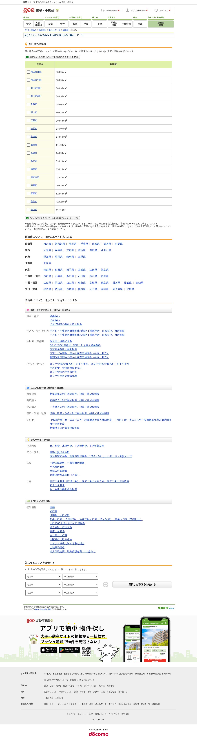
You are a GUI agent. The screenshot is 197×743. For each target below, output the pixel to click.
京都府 (70, 250)
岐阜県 (70, 256)
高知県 (139, 282)
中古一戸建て (93, 692)
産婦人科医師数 (58, 471)
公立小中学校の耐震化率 (63, 376)
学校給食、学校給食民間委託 (66, 368)
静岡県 (58, 256)
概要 (52, 507)
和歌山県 (106, 250)
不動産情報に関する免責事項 (159, 674)
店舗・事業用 (55, 686)
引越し (52, 704)
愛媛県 (128, 282)
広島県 (47, 282)
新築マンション (50, 692)
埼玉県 (72, 243)
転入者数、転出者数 (61, 527)
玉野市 (34, 120)
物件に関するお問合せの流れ (121, 674)
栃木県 (107, 243)
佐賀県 (58, 289)
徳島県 (104, 282)
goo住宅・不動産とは (53, 674)
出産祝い (55, 320)
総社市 (34, 144)
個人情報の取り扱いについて (56, 680)
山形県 (93, 269)
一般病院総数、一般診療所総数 (67, 462)
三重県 (82, 256)
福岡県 (47, 289)
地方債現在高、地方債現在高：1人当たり (73, 551)
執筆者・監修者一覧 (141, 704)
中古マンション (65, 692)
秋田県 (58, 269)
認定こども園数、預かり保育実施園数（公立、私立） (79, 353)
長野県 (47, 276)
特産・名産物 (57, 531)
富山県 (93, 276)
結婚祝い (55, 316)
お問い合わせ (100, 714)
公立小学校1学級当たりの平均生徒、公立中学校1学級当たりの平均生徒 (89, 364)
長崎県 (70, 289)
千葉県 (84, 243)
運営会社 (125, 714)
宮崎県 (104, 289)
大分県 (93, 289)
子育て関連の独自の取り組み (66, 324)
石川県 (82, 276)
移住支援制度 (57, 424)
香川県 (116, 282)
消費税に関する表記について (82, 680)
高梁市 (34, 153)
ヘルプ (90, 714)
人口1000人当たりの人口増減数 (67, 523)
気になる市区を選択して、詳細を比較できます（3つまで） (52, 57)
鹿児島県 (118, 289)
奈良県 (93, 250)
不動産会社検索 (86, 704)
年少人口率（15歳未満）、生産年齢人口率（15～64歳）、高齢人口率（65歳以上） (96, 519)
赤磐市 (34, 185)
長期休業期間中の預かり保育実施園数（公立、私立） (79, 357)
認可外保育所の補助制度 (63, 349)
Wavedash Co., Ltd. (43, 609)
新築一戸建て (79, 692)
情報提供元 (140, 674)
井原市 (34, 136)
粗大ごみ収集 (57, 485)
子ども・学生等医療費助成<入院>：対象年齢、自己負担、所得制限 (87, 334)
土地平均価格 (57, 547)
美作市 (34, 201)
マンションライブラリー (68, 704)
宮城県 (82, 269)
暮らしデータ (100, 704)
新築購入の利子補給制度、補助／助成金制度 (74, 400)
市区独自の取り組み (61, 539)
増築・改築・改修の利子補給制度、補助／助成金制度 (79, 413)
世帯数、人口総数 (60, 515)
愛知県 (47, 256)
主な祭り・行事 (58, 535)
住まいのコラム (124, 704)
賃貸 (46, 686)
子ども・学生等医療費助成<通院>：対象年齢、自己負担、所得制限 (87, 330)
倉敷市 (34, 104)
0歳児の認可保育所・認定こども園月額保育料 (75, 345)
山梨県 (58, 276)
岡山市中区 (36, 80)
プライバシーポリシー (75, 714)
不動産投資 (111, 692)
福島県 (104, 269)
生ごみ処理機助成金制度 (63, 489)
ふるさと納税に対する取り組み (67, 543)
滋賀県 (82, 250)
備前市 (34, 169)
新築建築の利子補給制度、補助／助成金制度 (74, 394)
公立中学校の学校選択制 (63, 372)
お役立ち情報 (27, 703)
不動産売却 (48, 698)
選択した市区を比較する (142, 584)
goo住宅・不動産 (29, 673)
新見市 (34, 161)
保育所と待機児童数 (61, 341)
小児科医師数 (57, 466)
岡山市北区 (36, 71)
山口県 (70, 282)
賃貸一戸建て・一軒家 (72, 686)
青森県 (47, 269)
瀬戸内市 (35, 177)
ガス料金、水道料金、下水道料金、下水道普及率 (77, 445)
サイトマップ (113, 714)
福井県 (104, 276)
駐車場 (102, 686)
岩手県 (70, 269)
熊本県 (82, 289)
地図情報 (156, 704)
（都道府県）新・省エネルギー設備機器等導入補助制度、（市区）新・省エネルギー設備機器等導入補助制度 (110, 419)
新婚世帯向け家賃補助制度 (65, 428)
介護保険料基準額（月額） (65, 475)
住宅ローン (123, 692)
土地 (103, 692)
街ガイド (112, 704)
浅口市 (34, 209)
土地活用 (59, 698)
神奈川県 (60, 243)
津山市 (34, 112)
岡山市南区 (36, 96)
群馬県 (119, 243)
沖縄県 (130, 289)
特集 (46, 704)
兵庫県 (58, 250)
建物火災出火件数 (60, 452)
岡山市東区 (36, 88)
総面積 (53, 511)
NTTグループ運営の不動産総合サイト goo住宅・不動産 (48, 2)
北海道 (47, 263)
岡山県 (58, 282)
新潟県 (70, 276)
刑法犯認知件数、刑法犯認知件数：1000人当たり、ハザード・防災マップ (91, 456)
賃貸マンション (90, 686)
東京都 (47, 243)
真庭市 (34, 193)
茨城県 (96, 243)
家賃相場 (110, 686)
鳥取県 (82, 282)
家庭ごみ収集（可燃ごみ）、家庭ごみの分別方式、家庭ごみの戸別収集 (89, 481)
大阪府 (47, 250)
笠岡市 (34, 128)
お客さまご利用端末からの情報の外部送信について (85, 674)
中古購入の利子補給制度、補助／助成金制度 (74, 407)
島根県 (93, 282)
